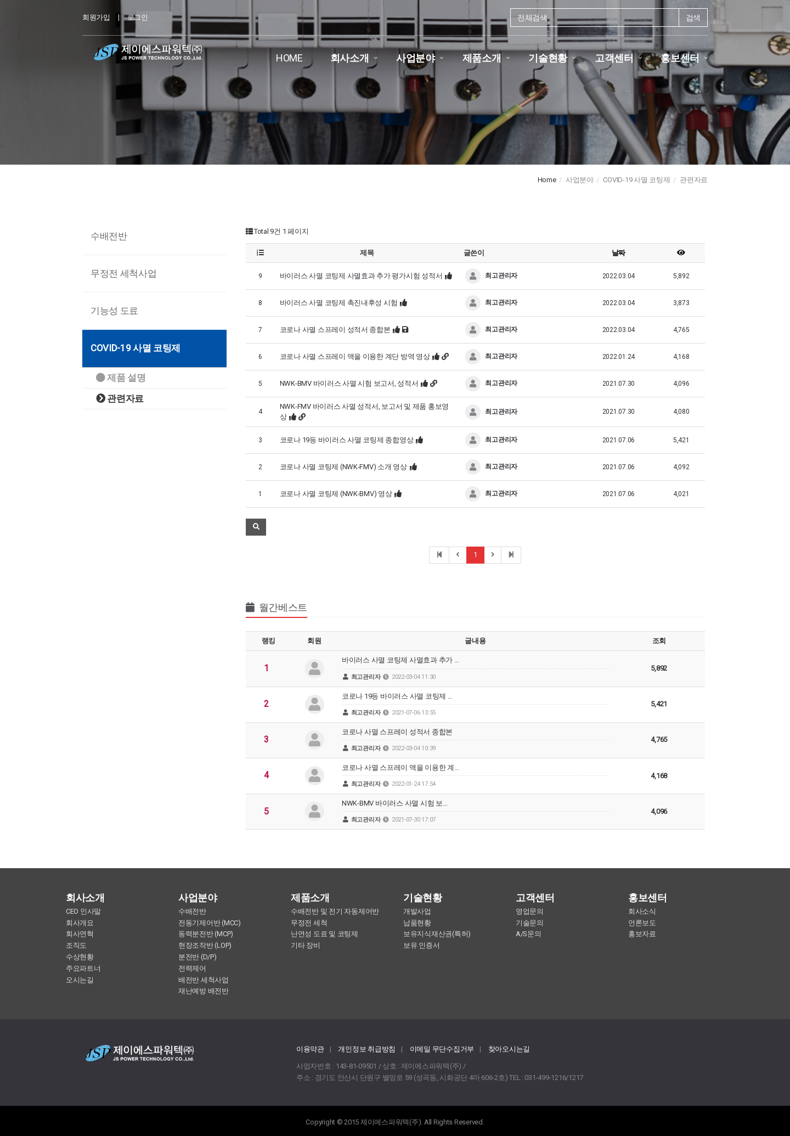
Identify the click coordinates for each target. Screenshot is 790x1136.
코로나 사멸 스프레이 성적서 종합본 (335, 329)
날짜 (618, 253)
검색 (693, 17)
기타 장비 (305, 945)
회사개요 (80, 923)
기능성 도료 (114, 310)
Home (547, 180)
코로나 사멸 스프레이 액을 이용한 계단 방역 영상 (355, 356)
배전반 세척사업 (203, 980)
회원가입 (96, 17)
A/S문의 (528, 934)
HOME (289, 58)
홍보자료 (642, 934)
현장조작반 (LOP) (205, 945)
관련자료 (120, 398)
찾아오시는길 (509, 1049)
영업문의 (530, 911)
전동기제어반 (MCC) (209, 923)
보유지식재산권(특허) (437, 934)
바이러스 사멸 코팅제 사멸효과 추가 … (475, 668)
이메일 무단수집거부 (442, 1049)
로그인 (137, 17)
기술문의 (530, 923)
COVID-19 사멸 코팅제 (135, 347)
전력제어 (192, 968)
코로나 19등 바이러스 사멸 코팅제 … (475, 704)
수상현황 (80, 957)
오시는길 (80, 980)
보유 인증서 (421, 945)
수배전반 (109, 235)
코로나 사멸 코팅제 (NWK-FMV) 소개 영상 (343, 467)
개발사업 (417, 911)
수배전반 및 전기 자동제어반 (335, 911)
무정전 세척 (309, 923)
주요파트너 (83, 968)
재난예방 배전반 (203, 991)
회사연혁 (80, 934)
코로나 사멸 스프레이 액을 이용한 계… (475, 775)
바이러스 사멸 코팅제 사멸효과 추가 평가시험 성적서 (361, 276)
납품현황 (417, 923)
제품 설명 (121, 377)
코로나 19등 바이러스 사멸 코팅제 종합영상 (347, 440)
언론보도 (642, 923)
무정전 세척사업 (123, 273)
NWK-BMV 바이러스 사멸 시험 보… (475, 811)
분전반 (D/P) (197, 957)
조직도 (76, 945)
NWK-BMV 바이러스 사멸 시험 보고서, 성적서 (349, 383)
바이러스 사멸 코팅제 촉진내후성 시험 (339, 303)
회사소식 (642, 911)
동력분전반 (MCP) (205, 934)
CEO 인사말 (83, 911)
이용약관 (310, 1049)
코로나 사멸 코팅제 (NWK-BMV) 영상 (336, 494)
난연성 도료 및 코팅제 (324, 934)
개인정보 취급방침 (367, 1049)
